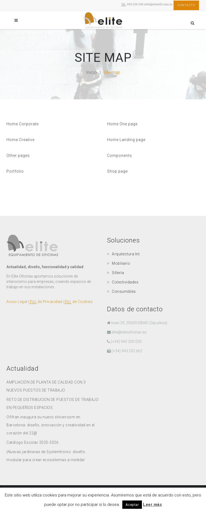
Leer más (152, 504)
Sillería (118, 273)
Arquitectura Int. (126, 254)
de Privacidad (46, 301)
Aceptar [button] (132, 505)
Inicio (91, 72)
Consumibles (124, 291)
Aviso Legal (16, 301)
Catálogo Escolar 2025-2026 (32, 442)
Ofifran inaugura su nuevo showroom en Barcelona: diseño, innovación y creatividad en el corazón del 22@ (50, 425)
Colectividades (125, 282)
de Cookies (79, 301)
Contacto (186, 5)
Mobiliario (121, 263)
